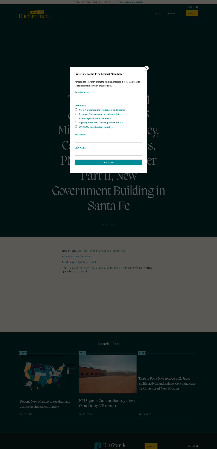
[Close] (146, 68)
